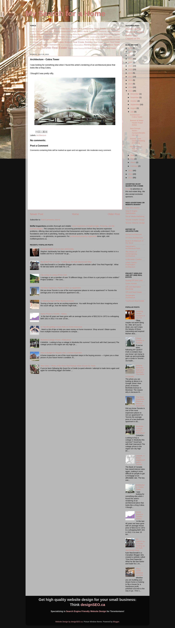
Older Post (114, 214)
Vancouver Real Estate (106, 48)
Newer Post (36, 214)
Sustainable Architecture (130, 296)
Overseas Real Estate (86, 40)
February (134, 166)
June (132, 155)
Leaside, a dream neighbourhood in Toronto (140, 460)
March (133, 162)
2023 (130, 59)
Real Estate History (102, 42)
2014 (130, 87)
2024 (130, 55)
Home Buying (77, 34)
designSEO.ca (93, 605)
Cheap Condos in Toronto (140, 340)
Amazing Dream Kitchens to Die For (140, 314)
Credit (74, 31)
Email (127, 189)
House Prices (58, 36)
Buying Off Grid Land (133, 280)
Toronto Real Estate (54, 47)
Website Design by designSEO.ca (69, 622)
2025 (130, 52)
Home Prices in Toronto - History (53, 314)
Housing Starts (71, 37)
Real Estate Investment (48, 44)
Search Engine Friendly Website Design (86, 611)
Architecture (64, 28)
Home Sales (44, 36)
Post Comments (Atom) (50, 220)
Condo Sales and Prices (47, 31)
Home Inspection (90, 34)
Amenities (53, 29)
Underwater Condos (133, 259)
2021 (130, 66)
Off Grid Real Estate (133, 292)
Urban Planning (79, 48)
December (134, 94)
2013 (130, 91)
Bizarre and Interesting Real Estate (88, 28)
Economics (93, 31)
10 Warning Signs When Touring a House (57, 301)
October (133, 101)
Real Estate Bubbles (83, 42)
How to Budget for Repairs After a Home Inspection (61, 353)
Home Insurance (105, 34)
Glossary (63, 34)
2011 (130, 174)
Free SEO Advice (132, 208)
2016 (130, 80)
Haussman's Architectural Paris (132, 247)
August (133, 108)
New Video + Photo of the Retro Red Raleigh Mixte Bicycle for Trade (67, 366)
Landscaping (94, 37)
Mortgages (44, 39)
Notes (58, 40)
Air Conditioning (43, 29)
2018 (130, 73)
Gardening (56, 34)
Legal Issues (106, 36)
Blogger (116, 622)
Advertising (33, 29)
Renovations (78, 45)
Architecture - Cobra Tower (136, 116)
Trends (70, 48)
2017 (130, 77)
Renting (88, 44)
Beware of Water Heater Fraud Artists (137, 122)
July (132, 112)
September (135, 105)
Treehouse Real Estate (134, 301)
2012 (130, 171)
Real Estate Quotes (67, 45)
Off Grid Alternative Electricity (133, 288)
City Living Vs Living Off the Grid (53, 275)
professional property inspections (83, 236)
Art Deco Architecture (134, 238)
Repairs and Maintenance (102, 45)
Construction (66, 31)
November (134, 97)
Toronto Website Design (135, 223)
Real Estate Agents (45, 42)
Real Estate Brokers (62, 42)
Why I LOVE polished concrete (139, 572)
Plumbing (104, 40)
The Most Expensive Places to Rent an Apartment (60, 288)
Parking (97, 40)
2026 (130, 48)
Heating (69, 34)
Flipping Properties (43, 34)
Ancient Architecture (133, 234)
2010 (130, 178)
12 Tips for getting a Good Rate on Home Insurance (61, 327)
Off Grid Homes (66, 39)
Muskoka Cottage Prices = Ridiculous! (55, 340)
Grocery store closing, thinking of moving (137, 141)
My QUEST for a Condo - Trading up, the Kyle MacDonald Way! (66, 262)
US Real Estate (90, 48)
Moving (52, 40)
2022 (130, 62)
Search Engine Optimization (131, 212)
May (132, 159)
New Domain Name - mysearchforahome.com (137, 131)
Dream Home (82, 31)
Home (75, 214)
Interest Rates (83, 37)
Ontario (74, 40)
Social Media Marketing (134, 216)
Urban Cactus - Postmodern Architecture (131, 264)
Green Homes (131, 284)
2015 (130, 84)
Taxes (117, 44)
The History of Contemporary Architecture (131, 254)
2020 (130, 69)
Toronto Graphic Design (135, 220)
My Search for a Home (65, 13)
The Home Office (35, 48)
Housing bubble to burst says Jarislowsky (57, 249)
